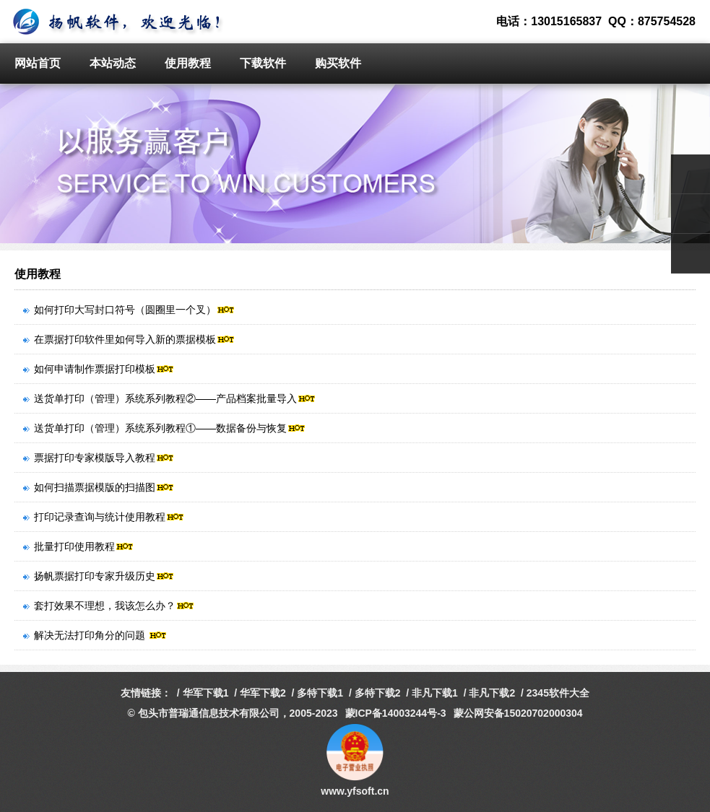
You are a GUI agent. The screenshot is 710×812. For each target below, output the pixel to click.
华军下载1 (206, 693)
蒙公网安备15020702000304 (518, 713)
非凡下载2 (492, 693)
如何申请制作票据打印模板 (99, 369)
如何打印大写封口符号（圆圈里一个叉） (129, 309)
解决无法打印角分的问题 (95, 635)
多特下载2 (378, 693)
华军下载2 (263, 693)
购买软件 (338, 63)
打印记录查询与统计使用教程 (104, 517)
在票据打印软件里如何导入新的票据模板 (129, 339)
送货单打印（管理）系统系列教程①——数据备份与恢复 (164, 428)
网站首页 (37, 63)
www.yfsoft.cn (355, 791)
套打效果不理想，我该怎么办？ (109, 605)
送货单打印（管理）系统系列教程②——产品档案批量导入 (169, 398)
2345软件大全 (558, 693)
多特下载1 (320, 693)
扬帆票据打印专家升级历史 (99, 576)
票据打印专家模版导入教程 (99, 457)
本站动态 (113, 63)
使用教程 (188, 63)
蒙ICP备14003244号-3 (395, 713)
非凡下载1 (435, 693)
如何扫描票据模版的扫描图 (99, 487)
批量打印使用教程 (78, 546)
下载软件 (263, 63)
